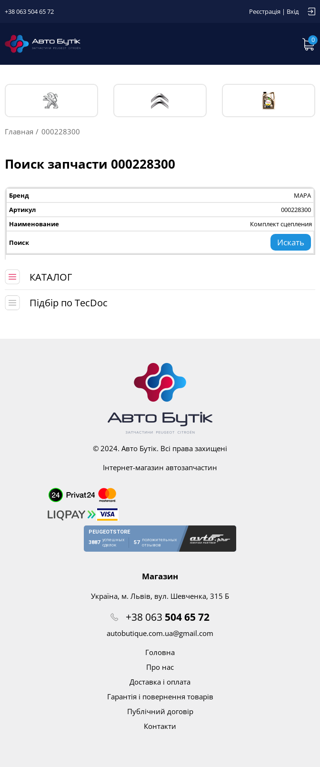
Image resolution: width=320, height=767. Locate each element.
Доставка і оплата (160, 681)
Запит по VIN (232, 44)
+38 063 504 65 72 (29, 11)
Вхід (293, 11)
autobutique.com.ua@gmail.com (160, 633)
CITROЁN (160, 101)
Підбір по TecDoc (69, 302)
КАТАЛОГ (51, 277)
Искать (290, 242)
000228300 (296, 209)
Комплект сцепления (281, 224)
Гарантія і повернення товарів (160, 696)
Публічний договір (160, 711)
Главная (19, 131)
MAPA (302, 195)
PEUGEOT (51, 100)
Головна (160, 652)
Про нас (160, 667)
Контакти (160, 726)
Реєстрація (264, 11)
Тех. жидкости (268, 100)
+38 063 (168, 617)
